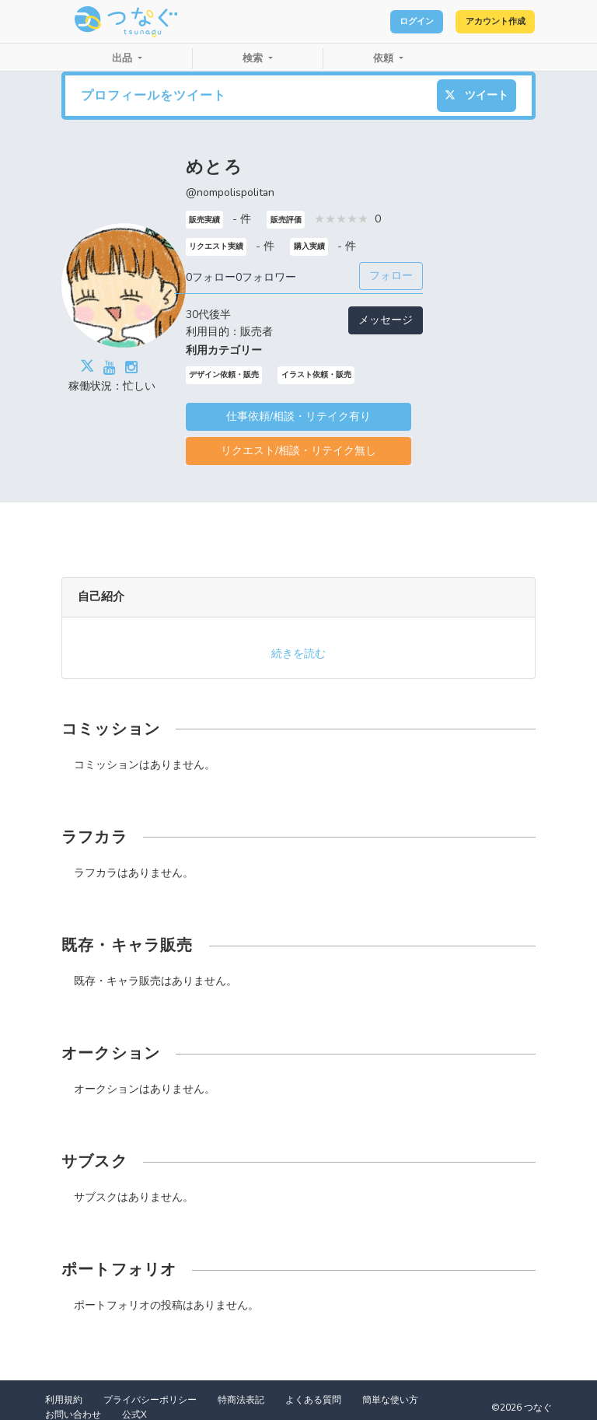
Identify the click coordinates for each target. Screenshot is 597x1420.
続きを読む (298, 653)
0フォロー (211, 277)
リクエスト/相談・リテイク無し (298, 450)
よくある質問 (313, 1400)
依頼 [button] (384, 58)
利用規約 (63, 1400)
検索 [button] (254, 58)
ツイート (476, 95)
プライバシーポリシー (150, 1400)
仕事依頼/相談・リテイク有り (298, 416)
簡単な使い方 (390, 1400)
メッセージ (385, 320)
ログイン (376, 22)
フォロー (391, 275)
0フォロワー (266, 277)
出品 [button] (123, 58)
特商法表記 (241, 1400)
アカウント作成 (480, 22)
